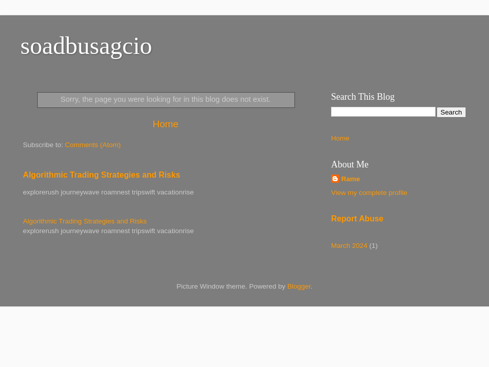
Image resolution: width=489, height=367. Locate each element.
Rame (350, 179)
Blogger (299, 286)
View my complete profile (369, 192)
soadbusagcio (86, 45)
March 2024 (349, 245)
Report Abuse (357, 218)
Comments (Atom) (93, 145)
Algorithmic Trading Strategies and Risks (101, 175)
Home (165, 124)
